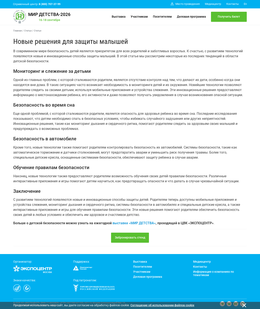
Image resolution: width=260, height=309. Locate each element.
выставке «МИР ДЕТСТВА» (134, 223)
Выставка (119, 16)
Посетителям (162, 16)
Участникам (139, 16)
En (245, 3)
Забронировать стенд (130, 237)
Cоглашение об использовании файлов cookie (162, 305)
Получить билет (229, 16)
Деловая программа (191, 16)
